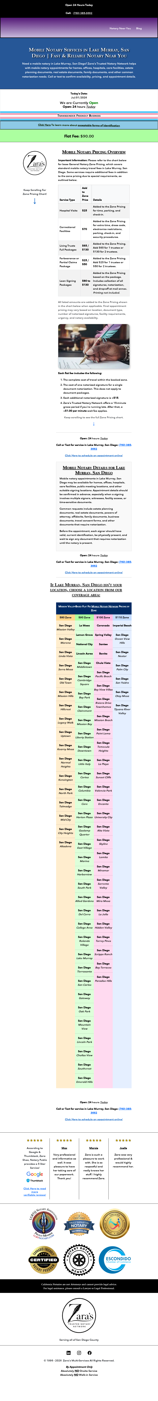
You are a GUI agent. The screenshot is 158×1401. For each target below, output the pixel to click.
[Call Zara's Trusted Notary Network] (35, 163)
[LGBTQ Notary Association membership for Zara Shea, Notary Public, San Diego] (44, 1223)
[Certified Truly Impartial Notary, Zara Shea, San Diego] (79, 1223)
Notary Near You (120, 28)
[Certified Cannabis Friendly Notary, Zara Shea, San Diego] (44, 1260)
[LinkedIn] (68, 1353)
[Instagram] (79, 1353)
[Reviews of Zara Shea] (64, 1159)
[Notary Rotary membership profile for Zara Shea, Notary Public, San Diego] (79, 1260)
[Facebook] (89, 1353)
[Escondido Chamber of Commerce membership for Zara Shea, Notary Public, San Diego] (115, 1260)
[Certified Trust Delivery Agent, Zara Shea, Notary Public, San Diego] (115, 1223)
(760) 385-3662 (82, 13)
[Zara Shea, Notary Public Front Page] (45, 28)
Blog (139, 28)
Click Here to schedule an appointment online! (94, 455)
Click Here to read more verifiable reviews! (34, 1191)
